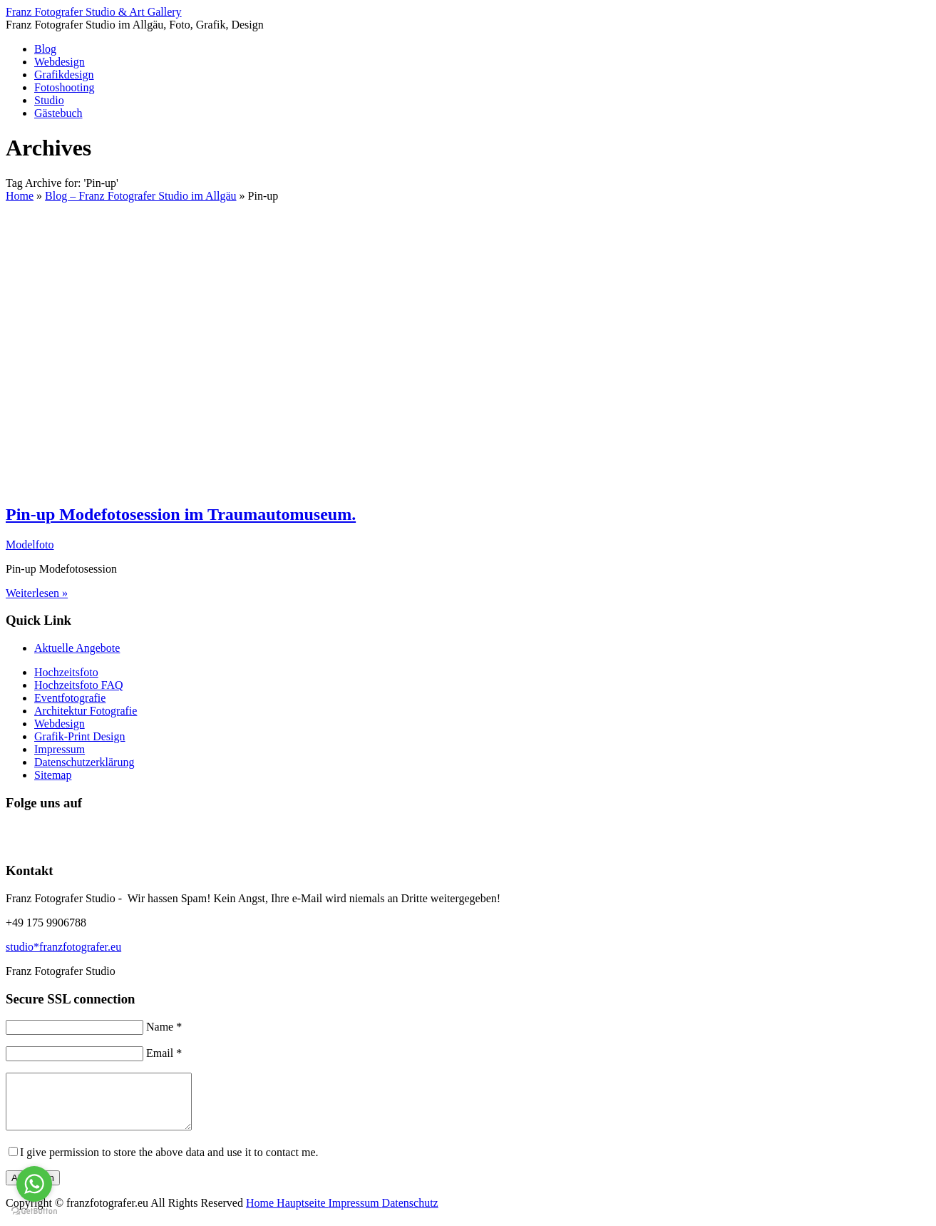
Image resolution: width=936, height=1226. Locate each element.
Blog (45, 49)
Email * (164, 1053)
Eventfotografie (70, 698)
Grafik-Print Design (79, 736)
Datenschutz (410, 1213)
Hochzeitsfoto (66, 672)
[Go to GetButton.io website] (34, 1211)
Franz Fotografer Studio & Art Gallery (94, 12)
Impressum (59, 749)
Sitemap (52, 775)
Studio (49, 100)
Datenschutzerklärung (84, 762)
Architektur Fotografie (85, 711)
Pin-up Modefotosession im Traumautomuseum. (181, 514)
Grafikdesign (64, 74)
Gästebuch (58, 113)
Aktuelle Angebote (77, 648)
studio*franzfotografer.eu (63, 947)
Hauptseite (302, 1213)
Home (261, 1213)
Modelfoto (30, 544)
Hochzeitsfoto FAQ (78, 685)
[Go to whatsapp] (34, 1184)
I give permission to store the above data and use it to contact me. (169, 1163)
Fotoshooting (64, 87)
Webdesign (59, 62)
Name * (164, 1027)
